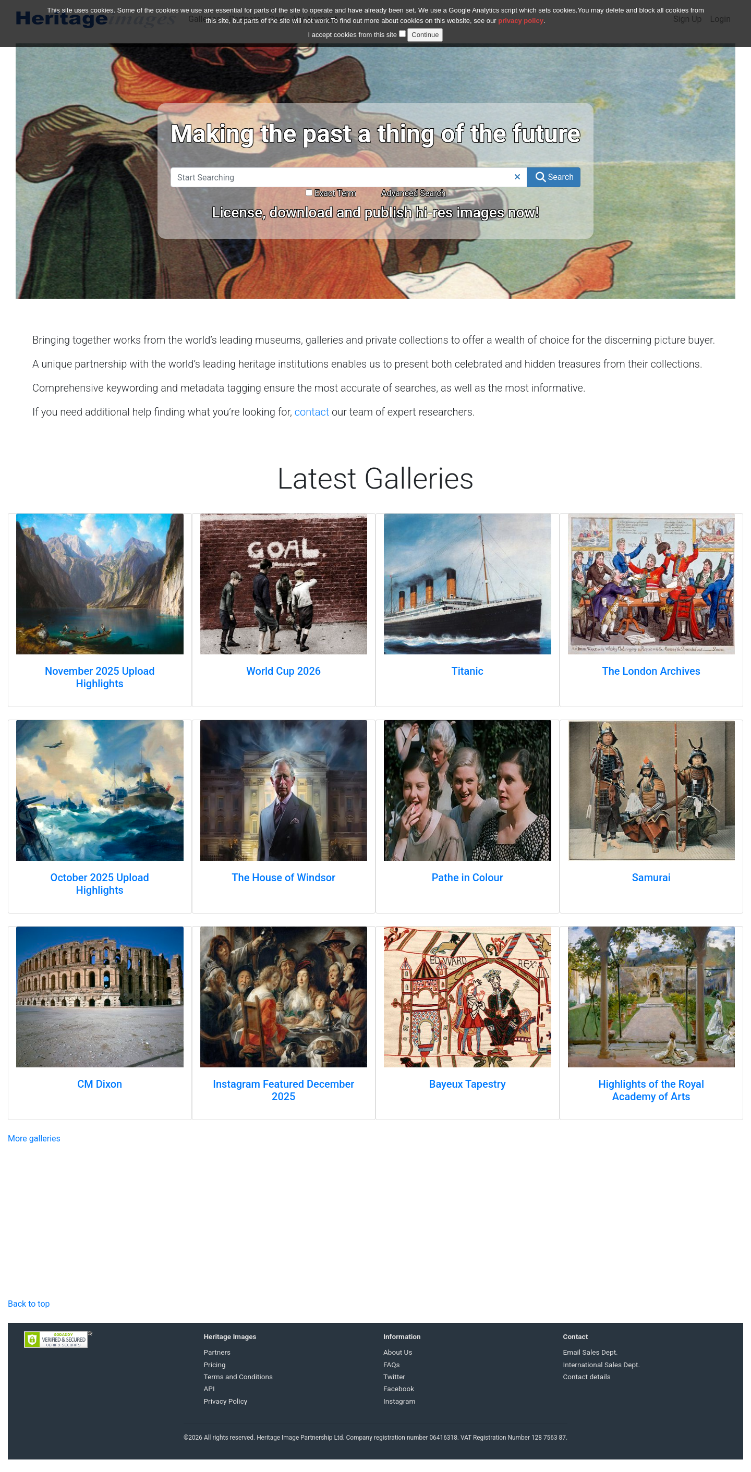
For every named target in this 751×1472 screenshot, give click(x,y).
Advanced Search (413, 193)
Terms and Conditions (238, 1376)
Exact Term (331, 193)
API (209, 1388)
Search (555, 177)
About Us (397, 1352)
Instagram (399, 1401)
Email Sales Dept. (590, 1352)
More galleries (34, 1138)
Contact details (587, 1376)
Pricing (215, 1364)
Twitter (394, 1376)
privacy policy (520, 21)
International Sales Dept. (601, 1364)
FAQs (391, 1364)
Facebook (398, 1388)
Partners (217, 1352)
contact (312, 412)
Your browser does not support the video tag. (112, 1219)
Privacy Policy (226, 1401)
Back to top (29, 1304)
